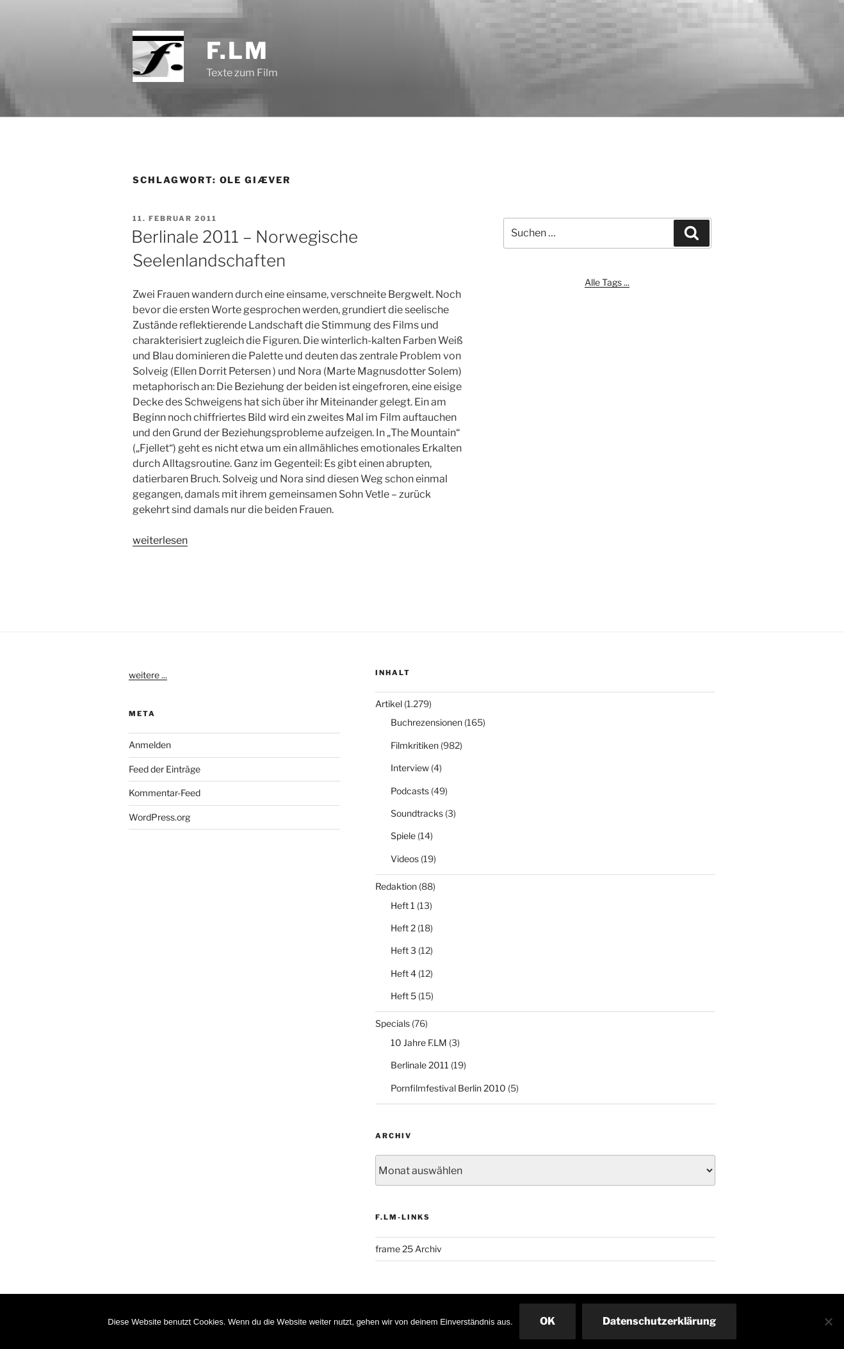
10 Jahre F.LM (419, 1042)
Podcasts (410, 790)
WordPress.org (159, 817)
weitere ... (148, 674)
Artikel (388, 703)
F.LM (237, 51)
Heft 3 (403, 950)
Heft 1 (403, 905)
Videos (405, 858)
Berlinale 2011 (420, 1064)
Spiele (403, 835)
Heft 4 (403, 973)
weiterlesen (160, 540)
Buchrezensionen (426, 722)
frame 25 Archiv (408, 1248)
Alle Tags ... (607, 282)
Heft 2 (403, 927)
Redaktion (396, 886)
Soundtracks (417, 813)
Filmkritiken (415, 745)
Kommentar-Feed (164, 792)
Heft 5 (403, 995)
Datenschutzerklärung (659, 1321)
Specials (392, 1023)
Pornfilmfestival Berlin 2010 (448, 1088)
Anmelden (150, 744)
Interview (410, 767)
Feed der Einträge (164, 769)
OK (547, 1321)
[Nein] (828, 1321)
